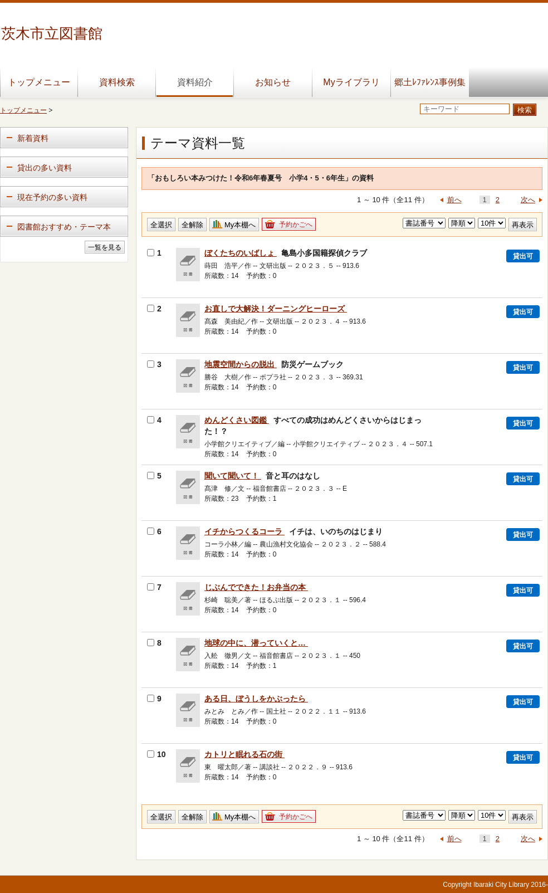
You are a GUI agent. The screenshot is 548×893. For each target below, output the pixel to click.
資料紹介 (195, 82)
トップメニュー (39, 82)
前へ (454, 200)
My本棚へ (240, 225)
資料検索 (117, 82)
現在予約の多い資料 (52, 197)
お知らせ (273, 82)
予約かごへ (295, 224)
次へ (528, 200)
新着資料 (32, 138)
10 (156, 754)
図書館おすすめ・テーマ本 (64, 226)
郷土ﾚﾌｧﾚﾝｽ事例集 (430, 82)
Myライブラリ (351, 82)
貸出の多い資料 (44, 167)
